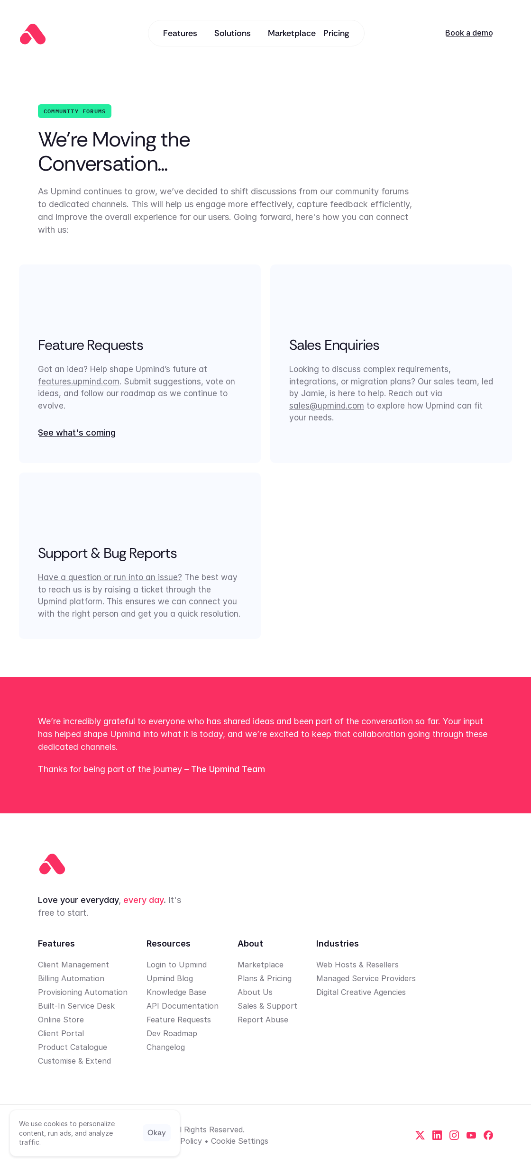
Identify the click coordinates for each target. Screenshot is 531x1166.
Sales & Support (267, 1006)
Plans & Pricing (265, 978)
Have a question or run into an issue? (110, 577)
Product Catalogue (72, 1047)
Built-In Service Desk (76, 1006)
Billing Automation (71, 978)
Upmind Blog (169, 978)
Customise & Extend (74, 1061)
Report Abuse (263, 1019)
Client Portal (61, 1033)
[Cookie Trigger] (239, 1141)
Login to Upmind (176, 964)
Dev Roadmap (171, 1033)
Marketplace (261, 964)
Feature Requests (178, 1019)
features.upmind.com (78, 381)
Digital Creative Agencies (361, 992)
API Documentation (182, 1006)
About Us (255, 992)
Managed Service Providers (366, 978)
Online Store (61, 1019)
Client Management (73, 964)
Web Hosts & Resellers (357, 964)
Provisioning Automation (83, 992)
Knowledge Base (176, 992)
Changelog (165, 1047)
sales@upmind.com (326, 405)
